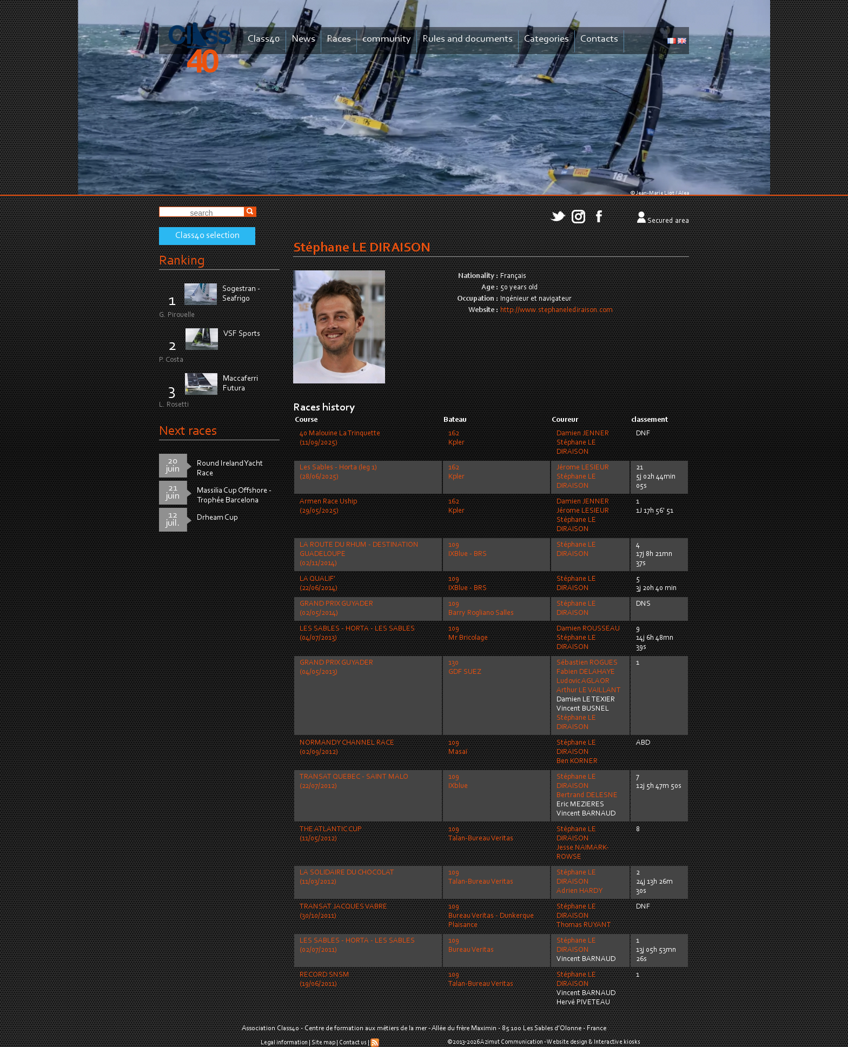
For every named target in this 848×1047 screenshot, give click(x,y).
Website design (567, 1042)
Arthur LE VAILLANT (588, 690)
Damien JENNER (582, 434)
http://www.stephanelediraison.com (556, 310)
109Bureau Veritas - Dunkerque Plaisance (491, 916)
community (386, 39)
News (303, 39)
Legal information (284, 1042)
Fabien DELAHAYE (585, 672)
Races (339, 39)
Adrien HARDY (579, 891)
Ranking (181, 261)
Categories (546, 39)
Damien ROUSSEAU (588, 629)
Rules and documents (467, 39)
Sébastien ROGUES (587, 663)
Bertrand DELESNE (587, 795)
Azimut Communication (511, 1042)
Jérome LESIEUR (582, 468)
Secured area (668, 221)
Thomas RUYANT (583, 925)
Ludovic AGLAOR (583, 681)
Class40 (264, 39)
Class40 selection (207, 235)
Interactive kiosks (617, 1042)
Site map (323, 1042)
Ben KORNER (577, 761)
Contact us (353, 1042)
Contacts (599, 39)
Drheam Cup (217, 518)
